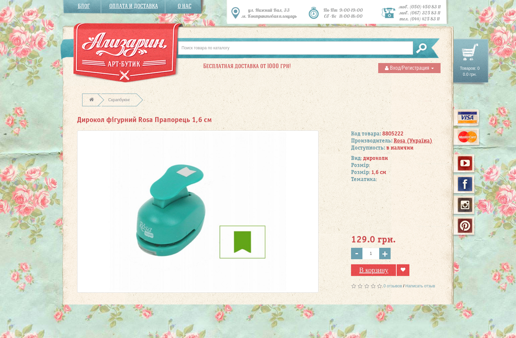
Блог (84, 6)
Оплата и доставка (133, 6)
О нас (184, 6)
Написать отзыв (420, 286)
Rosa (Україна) (413, 140)
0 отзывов (393, 286)
